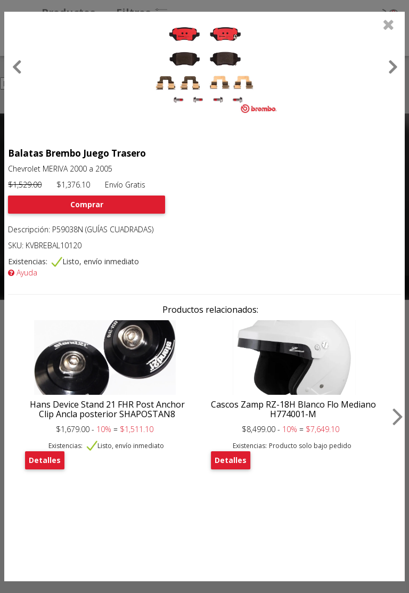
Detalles (45, 460)
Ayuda (22, 272)
